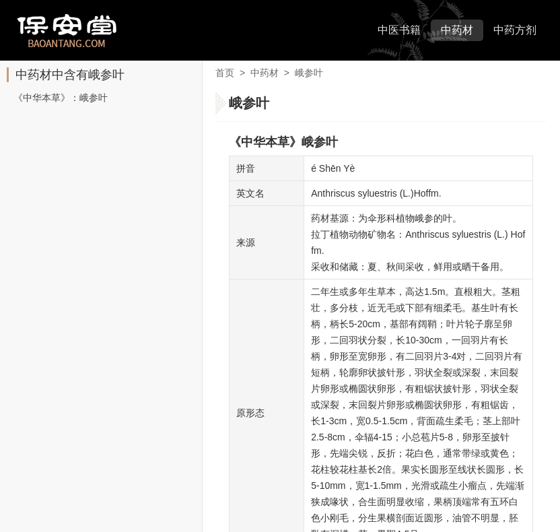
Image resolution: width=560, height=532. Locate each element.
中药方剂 (514, 30)
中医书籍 (399, 30)
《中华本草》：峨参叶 (60, 97)
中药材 (457, 30)
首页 (224, 72)
